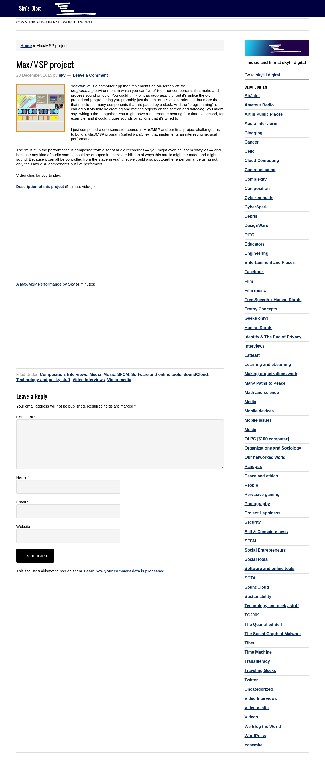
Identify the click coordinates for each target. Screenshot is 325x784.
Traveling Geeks (260, 670)
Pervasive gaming (262, 494)
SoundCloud (195, 374)
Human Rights (258, 327)
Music (109, 374)
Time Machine (258, 652)
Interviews (77, 374)
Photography (257, 504)
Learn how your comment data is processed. (125, 571)
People (251, 485)
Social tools (256, 559)
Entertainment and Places (270, 262)
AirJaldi (252, 96)
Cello (250, 151)
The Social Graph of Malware (273, 634)
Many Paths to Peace (265, 383)
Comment (26, 417)
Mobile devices (259, 411)
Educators (255, 244)
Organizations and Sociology (273, 448)
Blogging (253, 133)
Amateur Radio (259, 105)
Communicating (260, 170)
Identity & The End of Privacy (273, 337)
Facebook (254, 272)
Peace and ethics (261, 476)
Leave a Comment (90, 75)
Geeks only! (256, 318)
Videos (251, 717)
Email (22, 502)
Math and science (262, 392)
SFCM (123, 374)
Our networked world (265, 457)
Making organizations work (271, 374)
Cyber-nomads (259, 198)
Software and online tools (156, 374)
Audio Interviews (261, 123)
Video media (119, 380)
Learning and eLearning (268, 364)
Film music (255, 290)
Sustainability (258, 596)
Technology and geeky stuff (43, 380)
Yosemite (254, 745)
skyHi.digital (268, 75)
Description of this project (40, 186)
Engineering (256, 253)
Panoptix (253, 466)
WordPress (255, 736)
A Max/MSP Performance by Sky (45, 284)
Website (23, 526)
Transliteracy (257, 661)
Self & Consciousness (266, 532)
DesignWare (256, 225)
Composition (52, 374)
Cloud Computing (262, 160)
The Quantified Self (263, 624)
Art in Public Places (264, 114)
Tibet (249, 643)
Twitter (251, 680)
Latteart (252, 355)
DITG (249, 235)
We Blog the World (263, 726)
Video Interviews (89, 380)
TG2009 (252, 615)
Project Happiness (263, 513)
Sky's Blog (30, 8)
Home (26, 46)
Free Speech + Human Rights (273, 300)
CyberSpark (256, 207)
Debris (251, 216)
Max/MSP (80, 86)
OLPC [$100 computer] (267, 439)
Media (95, 374)
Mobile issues (258, 420)
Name (22, 477)
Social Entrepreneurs (265, 550)
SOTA (250, 578)
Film (249, 281)
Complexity (256, 179)
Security (253, 522)
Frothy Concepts (261, 309)
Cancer (252, 142)
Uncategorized (259, 689)
